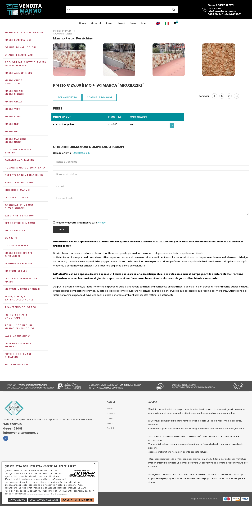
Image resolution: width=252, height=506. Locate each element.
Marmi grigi (13, 131)
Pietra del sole (15, 230)
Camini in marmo (16, 245)
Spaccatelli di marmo (20, 223)
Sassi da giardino (17, 336)
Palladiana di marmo (19, 160)
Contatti (146, 23)
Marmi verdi (13, 109)
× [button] (95, 464)
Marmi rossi (13, 116)
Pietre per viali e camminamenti (16, 316)
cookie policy (62, 494)
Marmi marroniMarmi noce (15, 141)
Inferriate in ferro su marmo (18, 345)
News (133, 23)
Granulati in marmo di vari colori (19, 207)
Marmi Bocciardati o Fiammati (18, 255)
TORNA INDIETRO (67, 97)
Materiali (96, 23)
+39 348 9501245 (80, 153)
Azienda (111, 413)
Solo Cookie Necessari (44, 499)
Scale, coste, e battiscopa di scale (19, 298)
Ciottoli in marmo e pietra (18, 151)
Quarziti (11, 238)
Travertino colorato (20, 307)
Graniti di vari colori (20, 47)
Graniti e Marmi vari (19, 55)
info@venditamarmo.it (20, 433)
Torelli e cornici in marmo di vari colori (20, 327)
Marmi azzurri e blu (18, 73)
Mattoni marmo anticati (22, 289)
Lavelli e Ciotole (16, 197)
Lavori (121, 23)
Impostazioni (17, 499)
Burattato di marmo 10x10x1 (25, 175)
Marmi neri (12, 124)
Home (82, 23)
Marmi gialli (13, 102)
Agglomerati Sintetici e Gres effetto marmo (25, 64)
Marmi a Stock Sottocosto (24, 32)
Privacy (102, 223)
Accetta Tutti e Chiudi (77, 499)
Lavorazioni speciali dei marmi (21, 280)
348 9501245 (215, 14)
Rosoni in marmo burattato (25, 168)
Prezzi (109, 23)
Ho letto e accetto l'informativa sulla (81, 223)
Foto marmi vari (16, 365)
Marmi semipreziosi (18, 40)
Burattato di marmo (19, 183)
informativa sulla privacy (40, 494)
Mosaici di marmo (17, 190)
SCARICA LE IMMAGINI (99, 97)
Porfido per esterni (18, 264)
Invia (61, 230)
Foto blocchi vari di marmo (18, 356)
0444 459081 (233, 14)
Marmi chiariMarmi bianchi (15, 93)
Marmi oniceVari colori (13, 82)
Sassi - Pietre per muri (20, 216)
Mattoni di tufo (16, 271)
